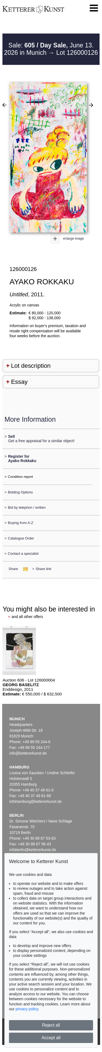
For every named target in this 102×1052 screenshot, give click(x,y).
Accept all (51, 1037)
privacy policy (27, 1009)
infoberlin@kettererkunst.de (33, 850)
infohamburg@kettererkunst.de (36, 801)
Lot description (31, 365)
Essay (19, 381)
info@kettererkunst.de (28, 753)
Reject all (51, 1025)
